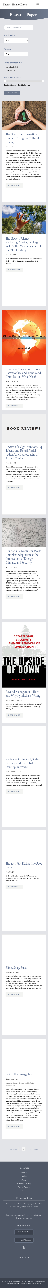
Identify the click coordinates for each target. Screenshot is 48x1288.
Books (24, 1179)
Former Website (24, 1187)
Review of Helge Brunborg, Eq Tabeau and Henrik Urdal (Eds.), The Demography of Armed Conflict (24, 452)
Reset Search (12, 93)
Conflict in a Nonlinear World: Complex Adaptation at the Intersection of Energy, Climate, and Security (24, 557)
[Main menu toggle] (37, 4)
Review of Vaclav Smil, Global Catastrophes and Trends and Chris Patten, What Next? (23, 373)
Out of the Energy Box (19, 1074)
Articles (24, 1172)
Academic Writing (24, 1183)
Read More (14, 185)
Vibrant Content (20, 1283)
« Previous (13, 1149)
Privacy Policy (36, 1283)
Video (24, 1190)
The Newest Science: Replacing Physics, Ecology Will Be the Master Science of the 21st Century (23, 244)
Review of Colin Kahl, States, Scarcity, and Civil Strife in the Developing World (24, 763)
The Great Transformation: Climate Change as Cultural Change (22, 138)
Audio (24, 1176)
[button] (24, 1232)
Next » (36, 1149)
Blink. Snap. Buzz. (16, 967)
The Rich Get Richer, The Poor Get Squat (24, 865)
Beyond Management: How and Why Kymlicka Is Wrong (23, 693)
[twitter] (24, 1248)
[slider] (5, 81)
